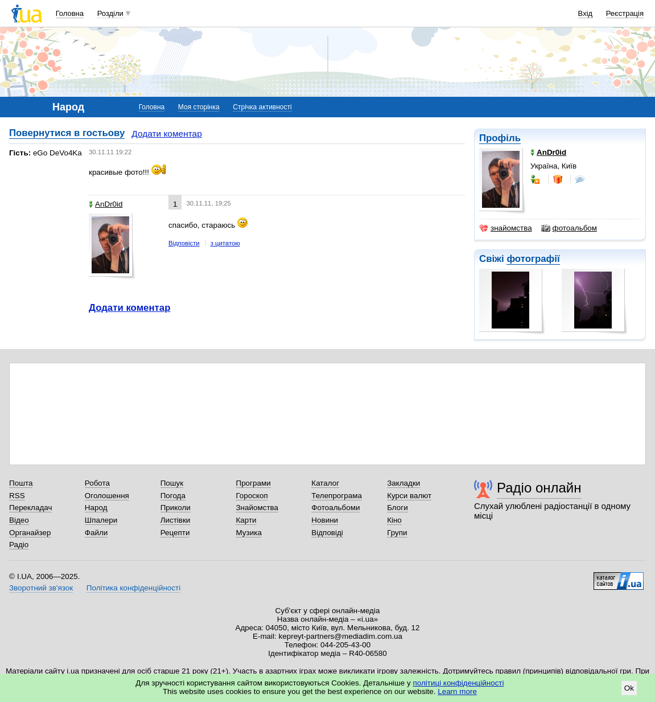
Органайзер (30, 532)
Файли (96, 532)
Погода (173, 495)
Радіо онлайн (539, 487)
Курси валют (409, 495)
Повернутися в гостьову (67, 133)
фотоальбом (569, 228)
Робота (97, 483)
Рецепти (175, 532)
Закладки (403, 483)
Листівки (175, 520)
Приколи (175, 507)
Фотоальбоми (335, 507)
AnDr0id (106, 204)
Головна (70, 13)
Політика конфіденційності (133, 588)
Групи (397, 532)
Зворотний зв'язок (41, 588)
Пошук (172, 483)
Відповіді (327, 532)
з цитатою (225, 243)
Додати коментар (166, 133)
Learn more (457, 691)
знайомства (505, 228)
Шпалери (101, 520)
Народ (96, 507)
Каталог (325, 483)
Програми (253, 483)
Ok (629, 688)
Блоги (397, 507)
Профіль (500, 138)
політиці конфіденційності (458, 683)
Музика (248, 532)
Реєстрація (625, 13)
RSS (17, 495)
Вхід (585, 13)
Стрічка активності (262, 107)
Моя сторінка (199, 107)
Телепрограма (336, 495)
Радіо (18, 544)
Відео (19, 520)
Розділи (110, 13)
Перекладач (30, 507)
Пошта (20, 483)
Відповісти (184, 243)
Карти (246, 520)
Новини (324, 520)
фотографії (532, 258)
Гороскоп (251, 495)
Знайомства (257, 507)
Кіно (394, 520)
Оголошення (107, 495)
